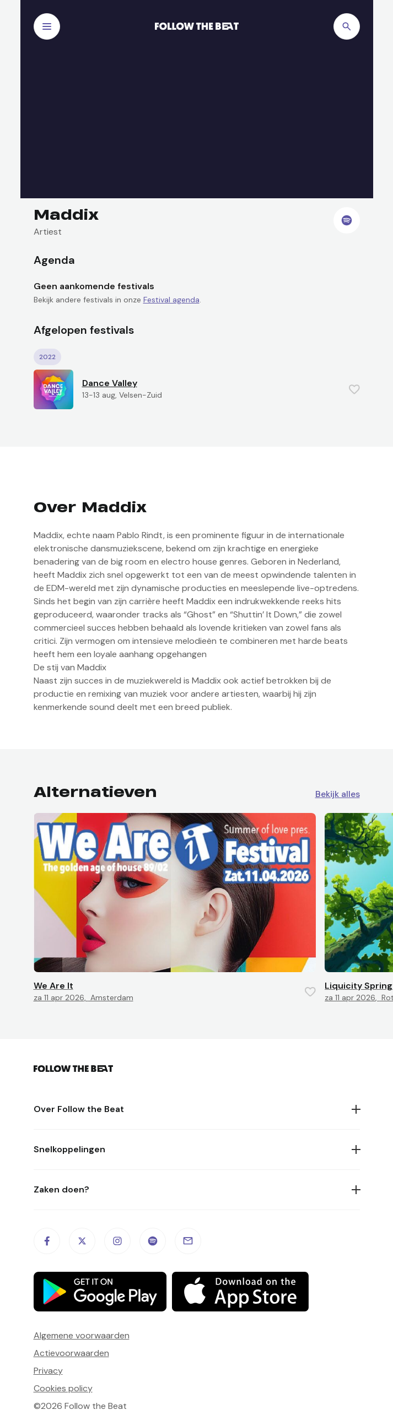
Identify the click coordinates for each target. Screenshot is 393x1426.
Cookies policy (63, 1388)
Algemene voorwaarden (82, 1335)
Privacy (48, 1370)
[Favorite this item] (354, 389)
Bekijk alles (337, 794)
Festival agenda (171, 300)
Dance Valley (109, 383)
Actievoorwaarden (71, 1353)
